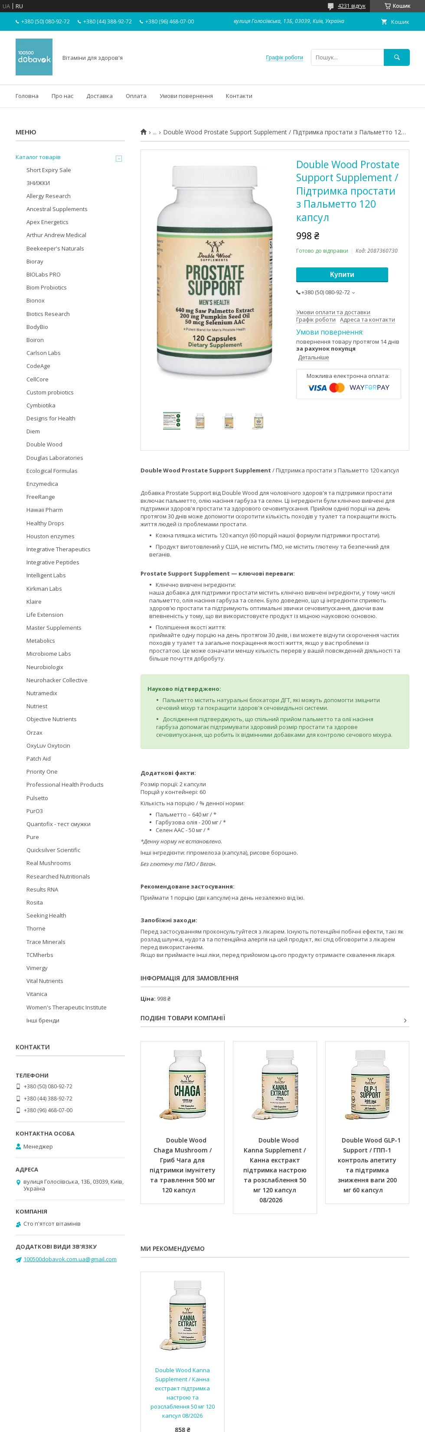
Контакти (239, 96)
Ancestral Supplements (57, 209)
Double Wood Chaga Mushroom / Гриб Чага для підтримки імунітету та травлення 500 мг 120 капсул (183, 1165)
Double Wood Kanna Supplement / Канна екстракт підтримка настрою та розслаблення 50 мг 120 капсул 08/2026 (275, 1170)
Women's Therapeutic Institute (66, 1007)
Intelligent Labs (46, 575)
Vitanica (36, 994)
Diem (33, 431)
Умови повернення (186, 96)
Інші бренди (42, 1020)
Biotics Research (48, 314)
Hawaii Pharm (44, 510)
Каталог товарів (38, 157)
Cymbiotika (41, 405)
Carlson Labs (43, 353)
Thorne (36, 928)
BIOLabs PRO (43, 274)
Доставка (99, 96)
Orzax (34, 732)
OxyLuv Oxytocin (48, 745)
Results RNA (42, 889)
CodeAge (38, 366)
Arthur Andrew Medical (56, 235)
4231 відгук (352, 6)
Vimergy (37, 968)
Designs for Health (50, 418)
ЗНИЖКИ (38, 183)
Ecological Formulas (52, 471)
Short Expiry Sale (48, 170)
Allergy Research (48, 196)
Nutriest (36, 706)
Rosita (34, 902)
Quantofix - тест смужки (58, 824)
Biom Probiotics (46, 287)
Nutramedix (41, 693)
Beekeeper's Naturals (55, 248)
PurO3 (34, 811)
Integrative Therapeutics (58, 549)
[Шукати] (397, 57)
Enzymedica (42, 484)
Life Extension (44, 614)
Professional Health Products (65, 784)
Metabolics (40, 640)
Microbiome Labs (48, 653)
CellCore (37, 379)
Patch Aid (38, 758)
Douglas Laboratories (54, 458)
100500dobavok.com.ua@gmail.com (70, 1259)
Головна (27, 96)
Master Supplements (54, 627)
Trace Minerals (45, 942)
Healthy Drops (45, 523)
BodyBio (37, 327)
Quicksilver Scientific (53, 850)
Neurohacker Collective (57, 680)
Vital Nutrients (44, 981)
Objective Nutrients (51, 719)
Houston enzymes (50, 536)
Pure (32, 837)
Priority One (42, 771)
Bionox (35, 300)
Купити (342, 274)
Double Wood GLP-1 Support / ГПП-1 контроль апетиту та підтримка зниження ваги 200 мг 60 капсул (370, 1165)
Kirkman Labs (44, 588)
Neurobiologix (44, 667)
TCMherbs (39, 955)
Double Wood (44, 444)
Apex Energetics (47, 222)
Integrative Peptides (52, 562)
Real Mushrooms (48, 863)
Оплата (136, 96)
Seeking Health (46, 915)
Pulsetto (37, 798)
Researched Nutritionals (58, 876)
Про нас (62, 96)
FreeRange (40, 497)
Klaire (34, 601)
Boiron (35, 340)
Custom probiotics (50, 392)
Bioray (34, 261)
